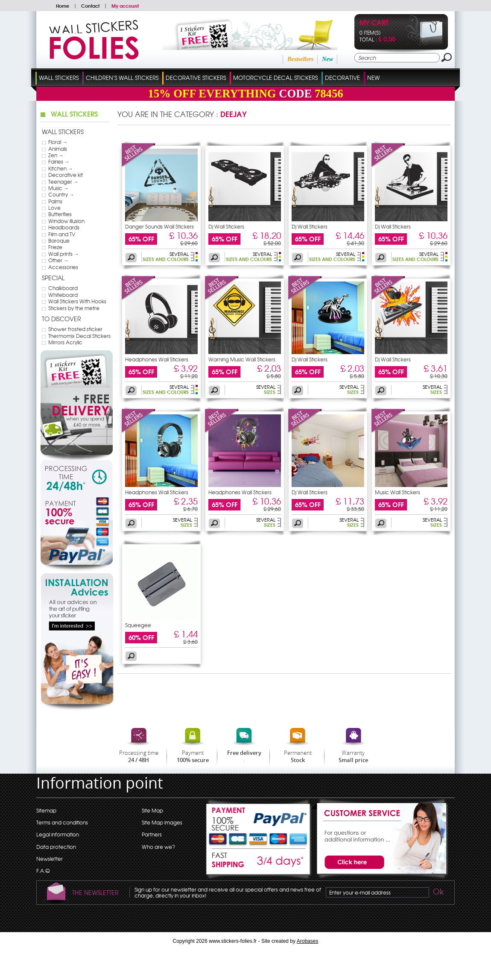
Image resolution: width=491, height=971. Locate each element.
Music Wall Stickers (397, 492)
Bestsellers (300, 59)
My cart (374, 23)
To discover (61, 319)
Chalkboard (63, 288)
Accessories (63, 267)
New (327, 59)
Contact (90, 5)
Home (62, 5)
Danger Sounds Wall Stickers (159, 226)
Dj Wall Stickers (226, 226)
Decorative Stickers (196, 77)
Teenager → (63, 182)
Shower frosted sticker (75, 329)
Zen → (56, 155)
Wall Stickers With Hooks (77, 301)
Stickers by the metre (73, 308)
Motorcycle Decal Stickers (275, 77)
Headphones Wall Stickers (156, 359)
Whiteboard (63, 295)
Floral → (57, 142)
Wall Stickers (59, 77)
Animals (57, 149)
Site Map (152, 810)
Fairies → (59, 161)
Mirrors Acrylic (65, 342)
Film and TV (61, 234)
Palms (55, 201)
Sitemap (46, 810)
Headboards (63, 227)
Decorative (342, 77)
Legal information (57, 834)
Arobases (308, 941)
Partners (152, 834)
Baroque (59, 240)
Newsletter (49, 858)
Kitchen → (60, 168)
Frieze (55, 247)
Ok (437, 893)
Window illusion (66, 221)
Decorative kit (65, 175)
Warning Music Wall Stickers (241, 359)
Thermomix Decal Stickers (79, 336)
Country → (61, 194)
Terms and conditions (62, 822)
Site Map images (162, 822)
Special (53, 278)
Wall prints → (63, 254)
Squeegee (138, 625)
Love (54, 208)
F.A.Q (43, 870)
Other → (58, 260)
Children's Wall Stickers (122, 77)
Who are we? (158, 847)
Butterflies (60, 214)
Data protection (56, 847)
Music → (58, 188)
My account (125, 5)
